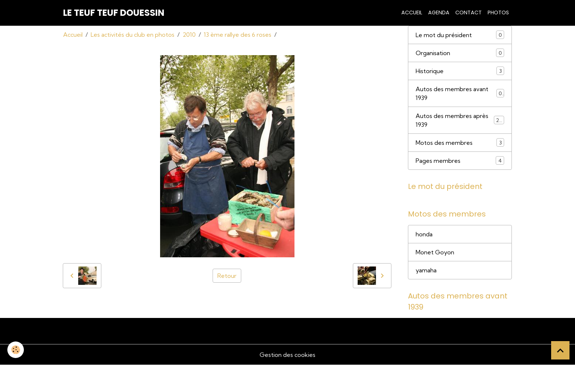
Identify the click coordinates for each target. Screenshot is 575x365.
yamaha (426, 270)
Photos (498, 12)
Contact (468, 12)
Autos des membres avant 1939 (460, 93)
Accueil (411, 12)
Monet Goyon (435, 252)
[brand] (113, 12)
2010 (189, 34)
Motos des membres (460, 142)
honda (424, 234)
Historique (460, 71)
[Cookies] (15, 349)
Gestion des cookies (287, 354)
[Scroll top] (560, 350)
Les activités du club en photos (132, 34)
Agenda (438, 12)
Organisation (460, 53)
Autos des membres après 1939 (460, 120)
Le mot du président (460, 35)
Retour (226, 275)
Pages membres (460, 160)
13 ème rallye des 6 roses (237, 34)
